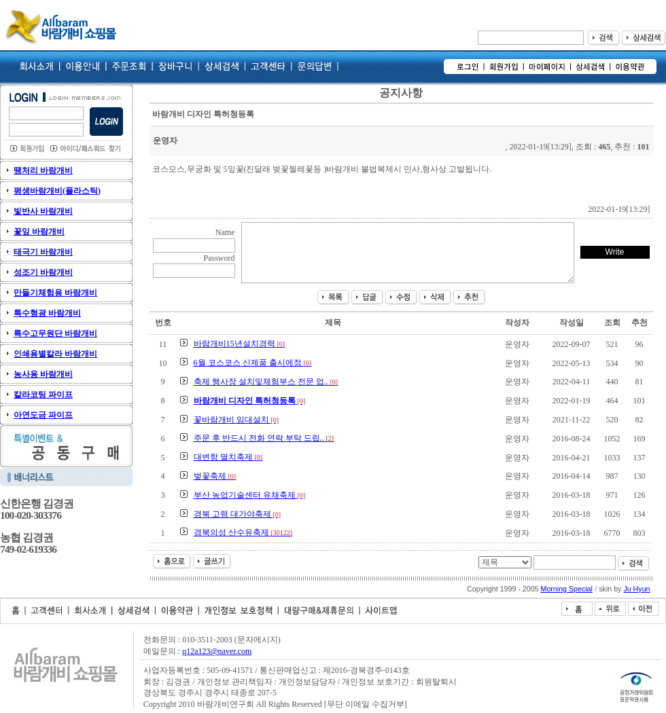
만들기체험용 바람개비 (55, 292)
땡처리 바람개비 (43, 170)
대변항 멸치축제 (228, 457)
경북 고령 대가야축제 (237, 514)
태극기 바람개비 (43, 252)
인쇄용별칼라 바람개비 (55, 354)
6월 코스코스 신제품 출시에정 (253, 362)
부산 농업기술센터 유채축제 (250, 495)
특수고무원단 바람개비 (55, 333)
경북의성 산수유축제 (243, 532)
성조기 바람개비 (43, 272)
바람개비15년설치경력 (239, 343)
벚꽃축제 (215, 476)
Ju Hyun (636, 589)
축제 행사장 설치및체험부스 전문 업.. (266, 381)
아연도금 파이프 (43, 415)
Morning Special (567, 589)
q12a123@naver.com (216, 651)
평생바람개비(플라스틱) (57, 191)
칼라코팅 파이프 (43, 394)
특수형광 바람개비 (47, 313)
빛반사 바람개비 (43, 211)
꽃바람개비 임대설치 (236, 419)
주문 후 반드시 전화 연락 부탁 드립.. (264, 438)
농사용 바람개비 (43, 374)
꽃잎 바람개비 (39, 231)
